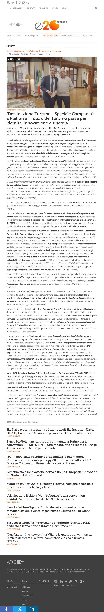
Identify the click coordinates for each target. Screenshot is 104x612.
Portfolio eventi (33, 51)
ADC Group (15, 35)
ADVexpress (33, 35)
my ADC (54, 8)
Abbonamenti (16, 8)
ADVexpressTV (71, 35)
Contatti (31, 8)
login (64, 8)
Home (9, 51)
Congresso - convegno (51, 51)
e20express (51, 35)
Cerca (11, 40)
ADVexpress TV (27, 595)
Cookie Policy (70, 585)
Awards (88, 35)
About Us (43, 8)
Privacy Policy (59, 585)
